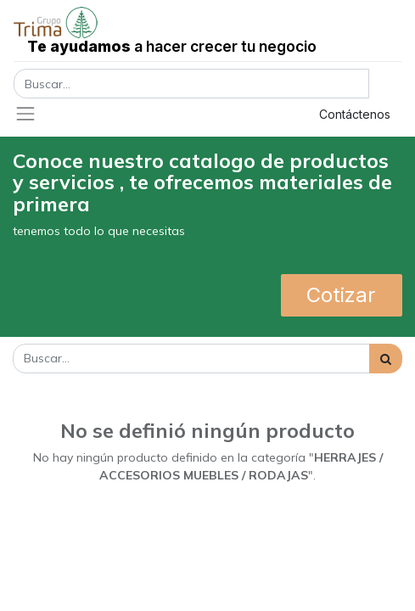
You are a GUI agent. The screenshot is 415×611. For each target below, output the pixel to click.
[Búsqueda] (385, 358)
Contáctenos (354, 114)
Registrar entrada (228, 114)
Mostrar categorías (71, 399)
